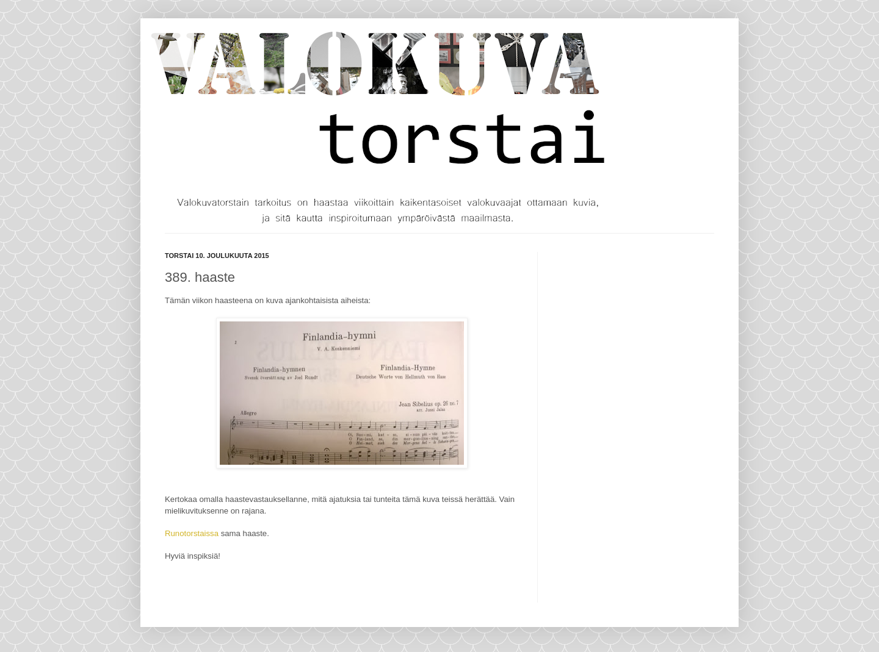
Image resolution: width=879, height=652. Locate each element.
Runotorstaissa (192, 533)
